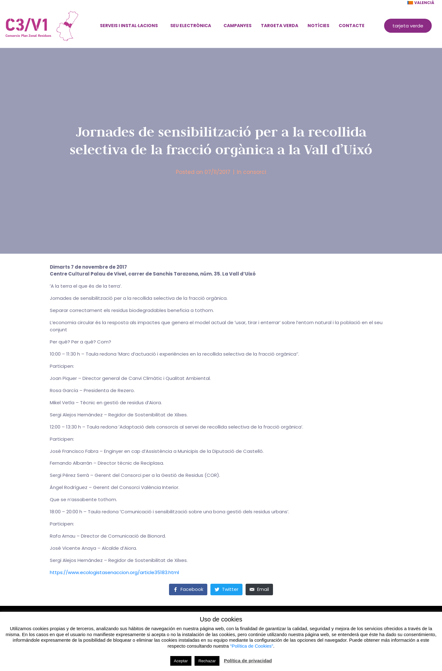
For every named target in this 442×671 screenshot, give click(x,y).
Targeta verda (279, 25)
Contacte (351, 25)
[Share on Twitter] (226, 589)
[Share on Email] (259, 589)
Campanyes (237, 25)
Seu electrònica (190, 25)
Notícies (318, 25)
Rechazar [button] (207, 661)
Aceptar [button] (181, 661)
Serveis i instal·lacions (129, 25)
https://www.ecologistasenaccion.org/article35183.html (114, 572)
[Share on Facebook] (188, 589)
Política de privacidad (248, 660)
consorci (254, 172)
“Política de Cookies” (251, 646)
